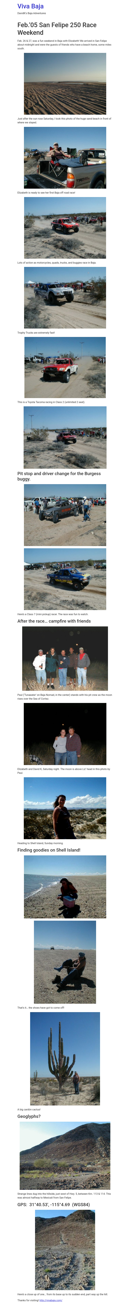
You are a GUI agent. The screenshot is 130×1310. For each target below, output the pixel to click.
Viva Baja (30, 6)
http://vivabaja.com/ (50, 1300)
